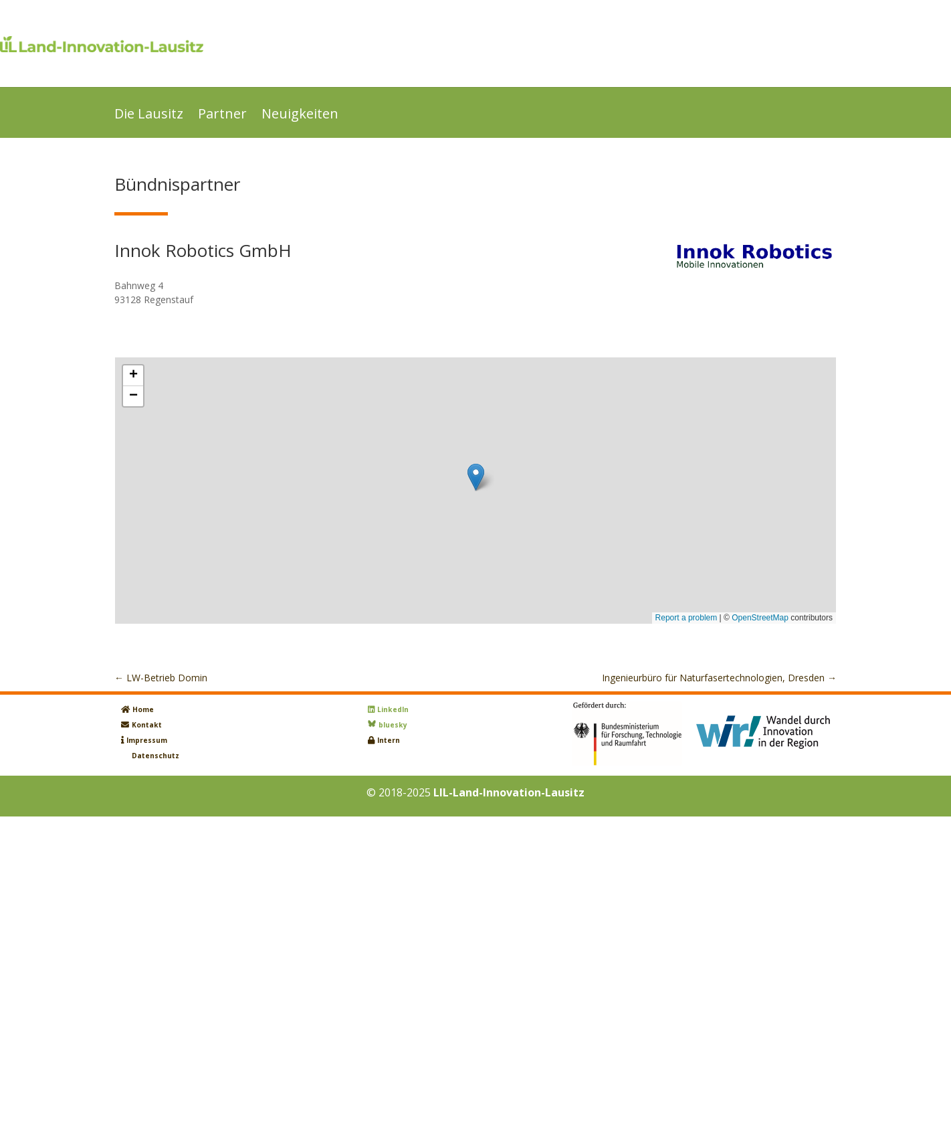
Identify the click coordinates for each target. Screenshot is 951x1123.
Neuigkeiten (299, 115)
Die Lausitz (148, 115)
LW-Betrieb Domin (160, 677)
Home (143, 709)
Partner (222, 115)
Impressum (146, 740)
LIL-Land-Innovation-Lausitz (509, 792)
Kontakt (147, 724)
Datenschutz (155, 755)
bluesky (393, 724)
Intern (388, 740)
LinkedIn (393, 709)
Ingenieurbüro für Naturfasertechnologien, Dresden (719, 677)
